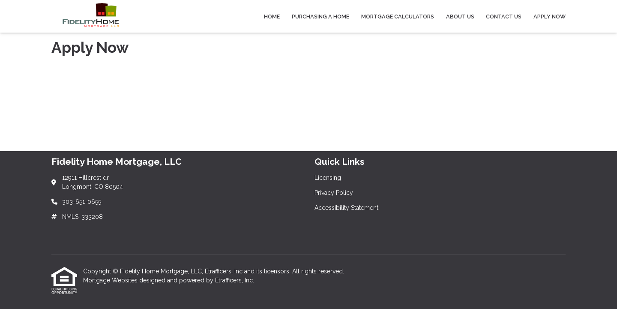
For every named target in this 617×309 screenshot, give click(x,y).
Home (272, 16)
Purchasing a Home (320, 16)
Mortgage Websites (111, 280)
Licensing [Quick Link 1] (327, 177)
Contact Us (503, 16)
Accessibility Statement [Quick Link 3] (346, 207)
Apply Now (549, 16)
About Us (460, 16)
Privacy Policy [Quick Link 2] (333, 192)
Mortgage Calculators (397, 16)
